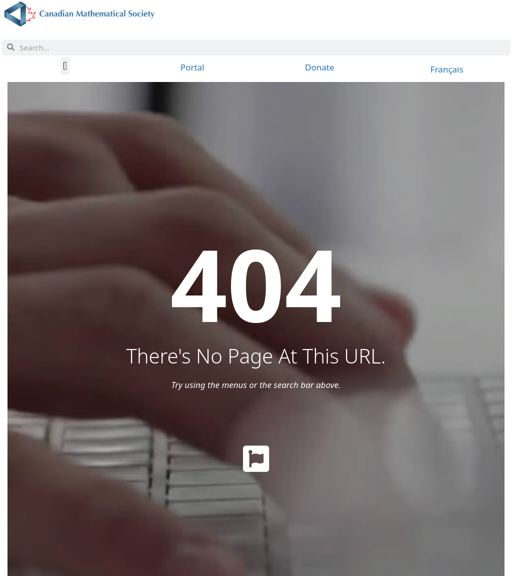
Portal (192, 67)
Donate (319, 67)
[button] (65, 66)
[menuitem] (447, 69)
